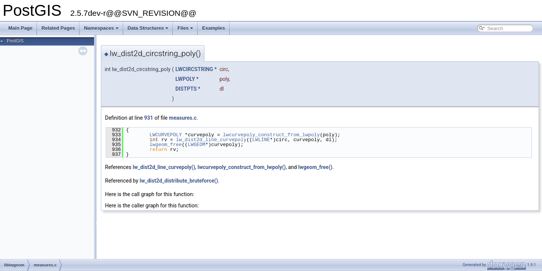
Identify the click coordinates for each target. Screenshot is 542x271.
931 (148, 118)
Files (185, 28)
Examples (213, 28)
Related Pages (58, 28)
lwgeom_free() (315, 167)
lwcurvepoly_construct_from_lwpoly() (242, 167)
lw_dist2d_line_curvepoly (211, 139)
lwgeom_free (165, 144)
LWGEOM (197, 144)
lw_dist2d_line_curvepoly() (163, 167)
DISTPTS (186, 89)
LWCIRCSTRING (194, 69)
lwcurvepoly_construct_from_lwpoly (271, 134)
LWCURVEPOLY (165, 134)
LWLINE (261, 139)
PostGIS (15, 41)
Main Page (20, 28)
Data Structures (148, 28)
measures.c (182, 118)
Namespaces (101, 28)
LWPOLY (185, 79)
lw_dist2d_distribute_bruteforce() (179, 181)
